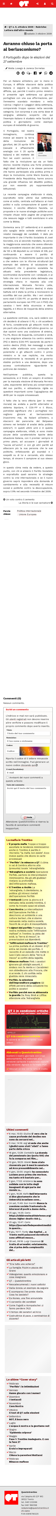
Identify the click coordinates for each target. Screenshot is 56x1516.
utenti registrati (17, 719)
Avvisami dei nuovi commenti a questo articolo (24, 779)
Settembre (19, 1418)
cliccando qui (29, 765)
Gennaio (24, 1392)
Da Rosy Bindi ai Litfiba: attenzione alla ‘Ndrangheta (28, 995)
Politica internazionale (29, 511)
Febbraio (24, 1385)
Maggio (29, 1439)
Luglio (29, 1424)
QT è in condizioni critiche (23, 1036)
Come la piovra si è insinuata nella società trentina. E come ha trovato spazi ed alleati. (27, 902)
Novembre (16, 1405)
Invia (28, 817)
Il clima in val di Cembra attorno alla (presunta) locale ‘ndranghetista (28, 865)
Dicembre (15, 1398)
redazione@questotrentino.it (35, 1508)
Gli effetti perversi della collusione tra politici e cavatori (28, 984)
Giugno (20, 1431)
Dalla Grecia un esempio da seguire (28, 1288)
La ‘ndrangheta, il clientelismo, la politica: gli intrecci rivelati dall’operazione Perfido (25, 892)
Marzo (25, 1454)
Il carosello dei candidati (22, 1301)
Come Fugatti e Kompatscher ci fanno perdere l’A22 (26, 1307)
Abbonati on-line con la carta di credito (28, 1069)
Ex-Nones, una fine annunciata (26, 1298)
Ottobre (24, 1411)
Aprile (20, 1447)
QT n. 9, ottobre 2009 (21, 27)
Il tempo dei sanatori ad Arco (25, 1312)
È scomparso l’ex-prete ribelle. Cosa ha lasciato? (26, 1293)
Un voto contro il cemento (18, 499)
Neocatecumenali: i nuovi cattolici (27, 1284)
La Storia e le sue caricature (36, 502)
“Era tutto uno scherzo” (22, 1264)
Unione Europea (27, 514)
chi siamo (25, 1511)
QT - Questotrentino (20, 1280)
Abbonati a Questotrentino (24, 1052)
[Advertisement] (28, 606)
